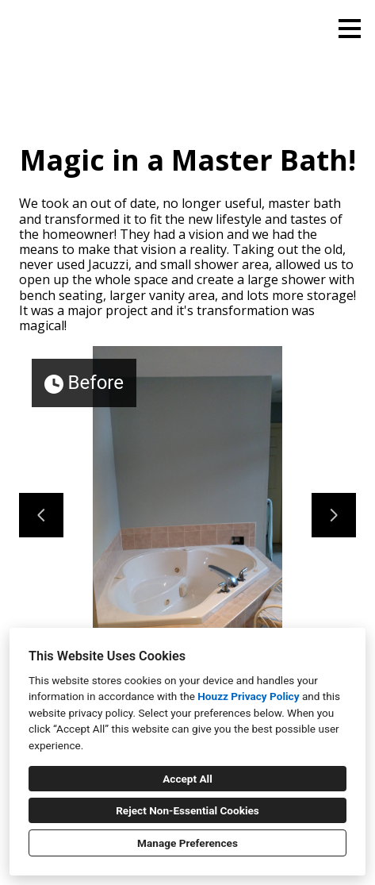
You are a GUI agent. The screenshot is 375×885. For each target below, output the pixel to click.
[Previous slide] (41, 515)
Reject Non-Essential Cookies (187, 810)
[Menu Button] (349, 28)
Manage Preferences (187, 843)
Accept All (187, 778)
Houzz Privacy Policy (248, 696)
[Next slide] (334, 515)
